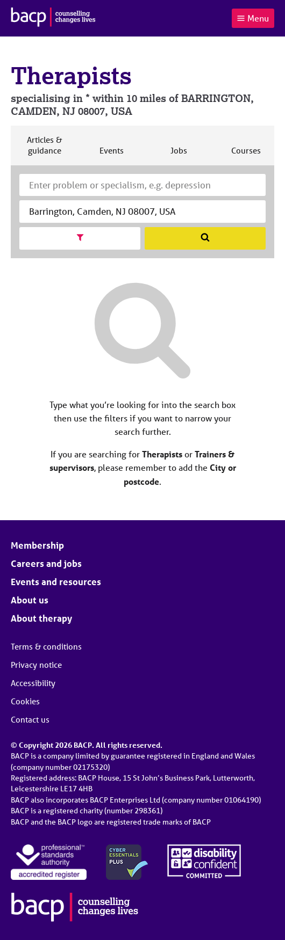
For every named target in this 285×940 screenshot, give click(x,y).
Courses (246, 154)
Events (111, 154)
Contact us (30, 719)
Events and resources (56, 581)
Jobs (178, 154)
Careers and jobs (46, 563)
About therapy (41, 618)
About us (29, 600)
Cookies (25, 701)
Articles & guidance (44, 149)
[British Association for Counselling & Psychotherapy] (53, 18)
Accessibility (33, 682)
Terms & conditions (46, 646)
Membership (37, 545)
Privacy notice (36, 664)
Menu (253, 18)
